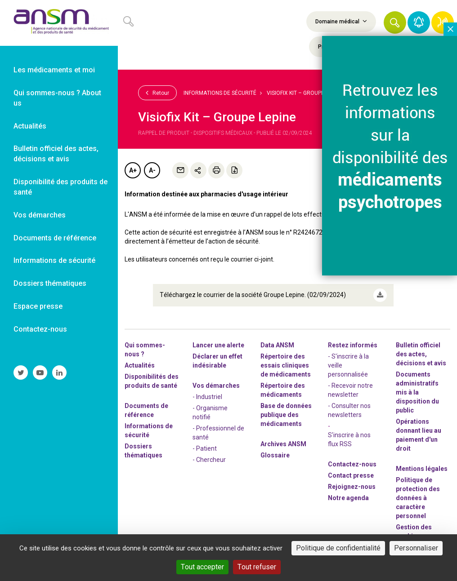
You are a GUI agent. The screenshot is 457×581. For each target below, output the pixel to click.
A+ (133, 170)
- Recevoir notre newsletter (350, 390)
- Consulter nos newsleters (349, 410)
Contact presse (351, 475)
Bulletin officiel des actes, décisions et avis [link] (56, 153)
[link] (59, 23)
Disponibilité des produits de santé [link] (60, 186)
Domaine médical (341, 21)
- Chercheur (209, 459)
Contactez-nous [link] (40, 329)
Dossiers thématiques (143, 451)
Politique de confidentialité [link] (338, 548)
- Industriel (207, 396)
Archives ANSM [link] (283, 444)
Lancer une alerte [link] (218, 345)
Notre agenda (348, 497)
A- (152, 170)
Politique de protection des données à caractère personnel (418, 497)
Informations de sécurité (220, 93)
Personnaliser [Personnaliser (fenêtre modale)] (416, 548)
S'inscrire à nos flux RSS (349, 439)
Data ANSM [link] (277, 345)
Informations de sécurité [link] (54, 260)
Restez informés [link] (352, 345)
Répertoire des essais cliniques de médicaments (285, 365)
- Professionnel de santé (218, 433)
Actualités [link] (29, 126)
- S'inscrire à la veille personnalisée (348, 365)
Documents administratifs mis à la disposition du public (417, 392)
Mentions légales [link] (422, 468)
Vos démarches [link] (39, 215)
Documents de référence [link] (54, 238)
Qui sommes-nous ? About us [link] (57, 98)
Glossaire (275, 455)
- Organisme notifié (210, 412)
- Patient (205, 448)
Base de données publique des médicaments (286, 414)
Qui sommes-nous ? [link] (145, 350)
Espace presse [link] (38, 306)
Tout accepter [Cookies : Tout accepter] (202, 567)
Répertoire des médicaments (282, 390)
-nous (352, 486)
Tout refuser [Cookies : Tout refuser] (256, 567)
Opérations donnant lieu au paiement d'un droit (418, 435)
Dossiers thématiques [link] (49, 283)
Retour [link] (157, 92)
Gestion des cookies (414, 531)
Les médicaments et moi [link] (54, 70)
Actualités (140, 365)
